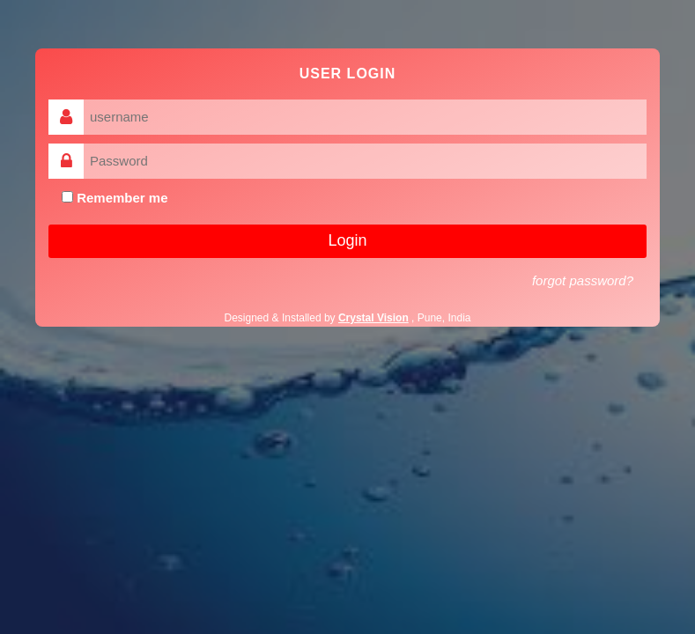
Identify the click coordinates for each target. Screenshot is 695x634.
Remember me (115, 197)
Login (347, 240)
